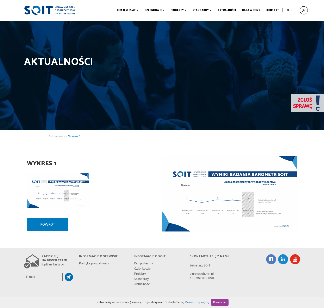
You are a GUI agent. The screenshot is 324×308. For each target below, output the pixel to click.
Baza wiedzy (251, 10)
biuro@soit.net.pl (202, 274)
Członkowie (154, 10)
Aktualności (227, 10)
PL (289, 10)
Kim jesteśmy (127, 10)
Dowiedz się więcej (197, 302)
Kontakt (272, 10)
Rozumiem (219, 302)
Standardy (202, 10)
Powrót (47, 225)
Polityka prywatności (94, 263)
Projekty (178, 10)
